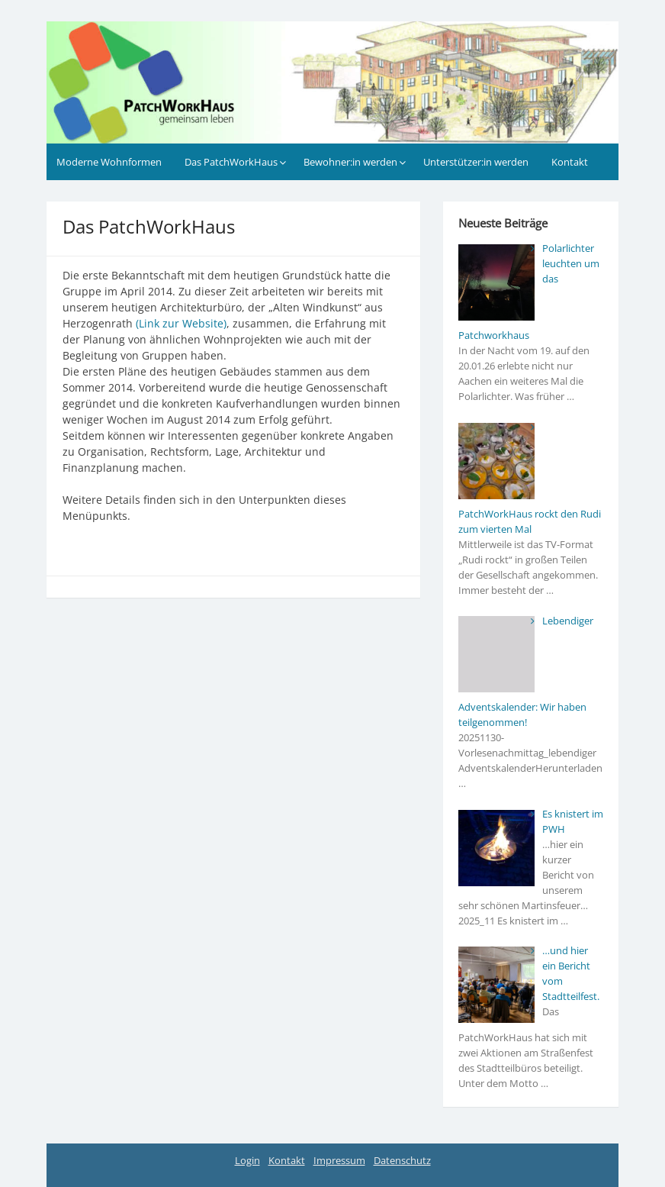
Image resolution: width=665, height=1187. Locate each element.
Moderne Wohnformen (109, 162)
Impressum (339, 1160)
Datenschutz (402, 1160)
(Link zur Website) (181, 323)
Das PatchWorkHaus (231, 162)
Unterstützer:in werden (475, 162)
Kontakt (569, 162)
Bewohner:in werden (350, 162)
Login (247, 1160)
